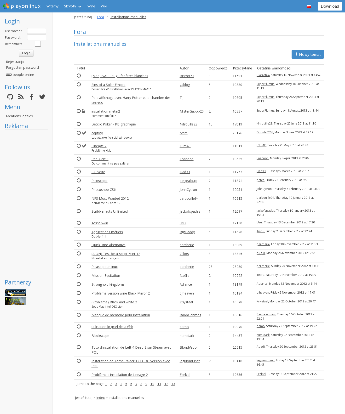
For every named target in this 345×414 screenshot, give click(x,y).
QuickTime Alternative (109, 245)
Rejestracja (15, 61)
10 (152, 383)
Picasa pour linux (105, 266)
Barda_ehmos (190, 315)
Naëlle (185, 275)
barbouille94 (189, 198)
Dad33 (185, 172)
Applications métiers (107, 232)
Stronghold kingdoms (108, 284)
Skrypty (70, 6)
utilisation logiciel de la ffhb (112, 326)
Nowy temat (308, 54)
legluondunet (190, 361)
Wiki (104, 6)
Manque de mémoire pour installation (121, 315)
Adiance (186, 284)
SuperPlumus (265, 84)
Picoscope (100, 180)
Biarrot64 (187, 76)
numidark (187, 335)
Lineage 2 (99, 146)
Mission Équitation (106, 275)
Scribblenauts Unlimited (110, 211)
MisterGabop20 (192, 111)
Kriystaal (186, 302)
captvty (97, 133)
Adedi (261, 347)
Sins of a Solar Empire (109, 84)
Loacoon (187, 159)
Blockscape (100, 335)
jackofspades (190, 211)
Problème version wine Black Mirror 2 (121, 293)
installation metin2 (106, 111)
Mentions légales (19, 116)
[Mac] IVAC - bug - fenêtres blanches (120, 76)
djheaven (187, 293)
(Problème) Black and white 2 (114, 302)
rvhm (184, 133)
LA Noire (98, 172)
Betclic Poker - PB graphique (114, 124)
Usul (183, 223)
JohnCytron (188, 189)
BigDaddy (187, 232)
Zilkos (184, 253)
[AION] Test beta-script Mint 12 (116, 253)
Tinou (260, 231)
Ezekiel (185, 374)
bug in (261, 253)
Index (100, 397)
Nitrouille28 (188, 124)
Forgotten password (22, 67)
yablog (185, 84)
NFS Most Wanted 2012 (110, 198)
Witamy (52, 6)
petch (260, 180)
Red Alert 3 (100, 159)
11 (159, 383)
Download (330, 6)
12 (166, 383)
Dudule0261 (265, 132)
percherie (187, 245)
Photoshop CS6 (104, 189)
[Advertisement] (26, 204)
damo (184, 326)
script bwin (100, 223)
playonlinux (22, 6)
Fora (100, 17)
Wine (91, 6)
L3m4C (185, 146)
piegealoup (188, 180)
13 (173, 383)
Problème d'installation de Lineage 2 (120, 374)
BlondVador (189, 347)
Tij (182, 97)
